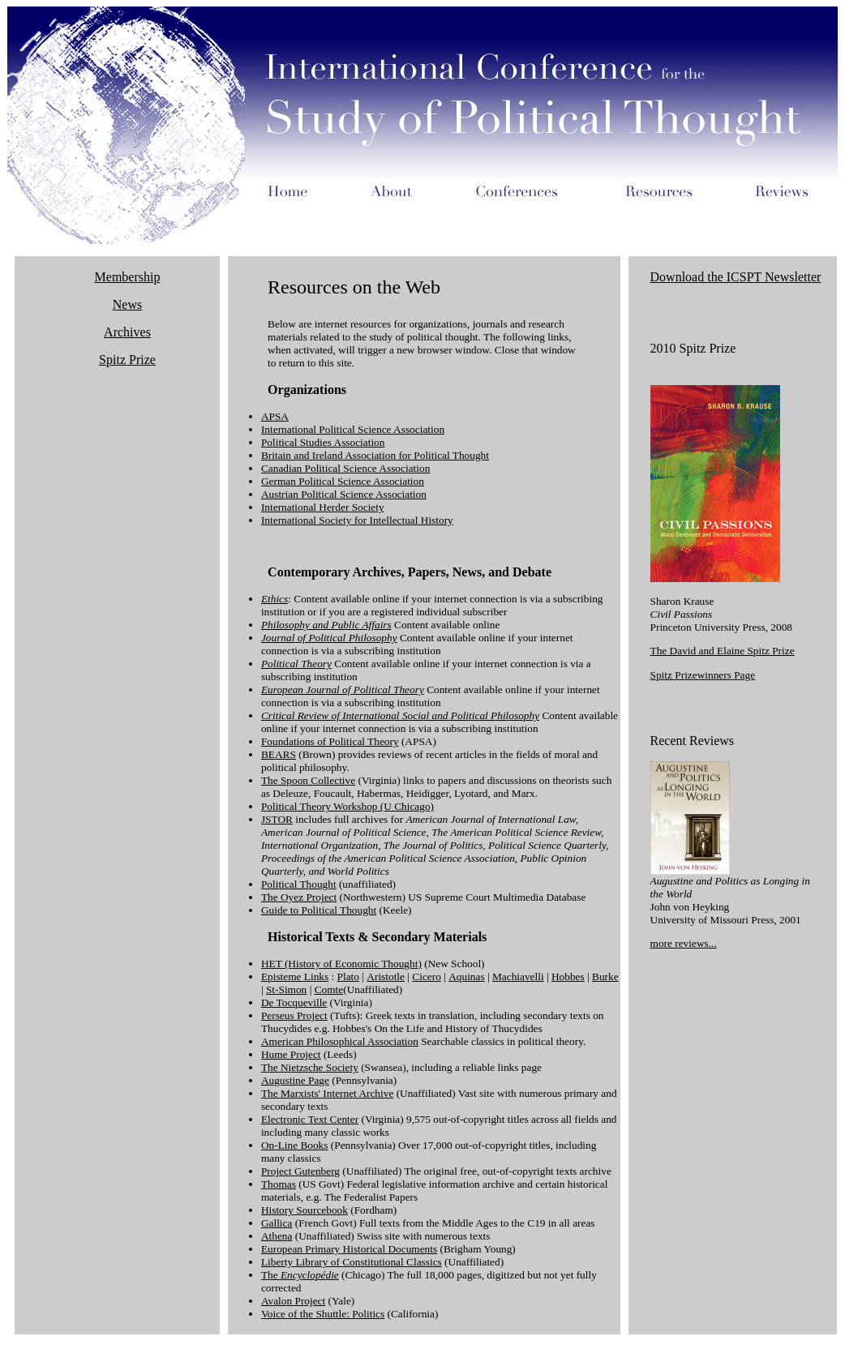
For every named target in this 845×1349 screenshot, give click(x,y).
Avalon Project (293, 1301)
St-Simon (286, 989)
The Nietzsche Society (309, 1067)
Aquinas (466, 976)
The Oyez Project (299, 897)
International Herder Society (322, 507)
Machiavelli (518, 976)
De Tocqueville (294, 1002)
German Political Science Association (342, 481)
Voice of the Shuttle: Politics (322, 1314)
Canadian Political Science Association (345, 468)
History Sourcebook (304, 1210)
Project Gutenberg (300, 1171)
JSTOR (277, 819)
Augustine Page (295, 1080)
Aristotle (386, 976)
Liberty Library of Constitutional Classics (351, 1262)
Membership (128, 277)
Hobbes (568, 976)
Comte (329, 989)
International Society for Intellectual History (357, 520)
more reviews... (683, 943)
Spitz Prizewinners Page (703, 675)
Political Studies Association (323, 442)
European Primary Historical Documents (349, 1249)
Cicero (426, 976)
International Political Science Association (352, 429)
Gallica (276, 1223)
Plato (348, 976)
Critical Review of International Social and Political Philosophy (400, 715)
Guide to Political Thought (318, 910)
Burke (605, 976)
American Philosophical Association (339, 1041)
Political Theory (296, 663)
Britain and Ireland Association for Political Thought (375, 455)
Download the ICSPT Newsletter (735, 277)
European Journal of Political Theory (342, 689)
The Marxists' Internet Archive (327, 1093)
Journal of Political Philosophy (329, 638)
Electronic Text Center (309, 1119)
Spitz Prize (127, 359)
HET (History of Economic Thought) (341, 963)
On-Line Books (294, 1145)
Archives (127, 332)
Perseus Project (294, 1015)
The (300, 1275)
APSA (275, 416)
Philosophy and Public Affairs (326, 625)
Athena (277, 1236)
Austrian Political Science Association (344, 494)
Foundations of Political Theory (330, 741)
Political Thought (299, 884)
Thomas (278, 1184)
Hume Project (291, 1054)
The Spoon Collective (308, 780)
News (127, 304)
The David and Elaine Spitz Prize (722, 651)
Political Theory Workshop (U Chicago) (347, 806)
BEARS (278, 754)
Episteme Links (294, 976)
